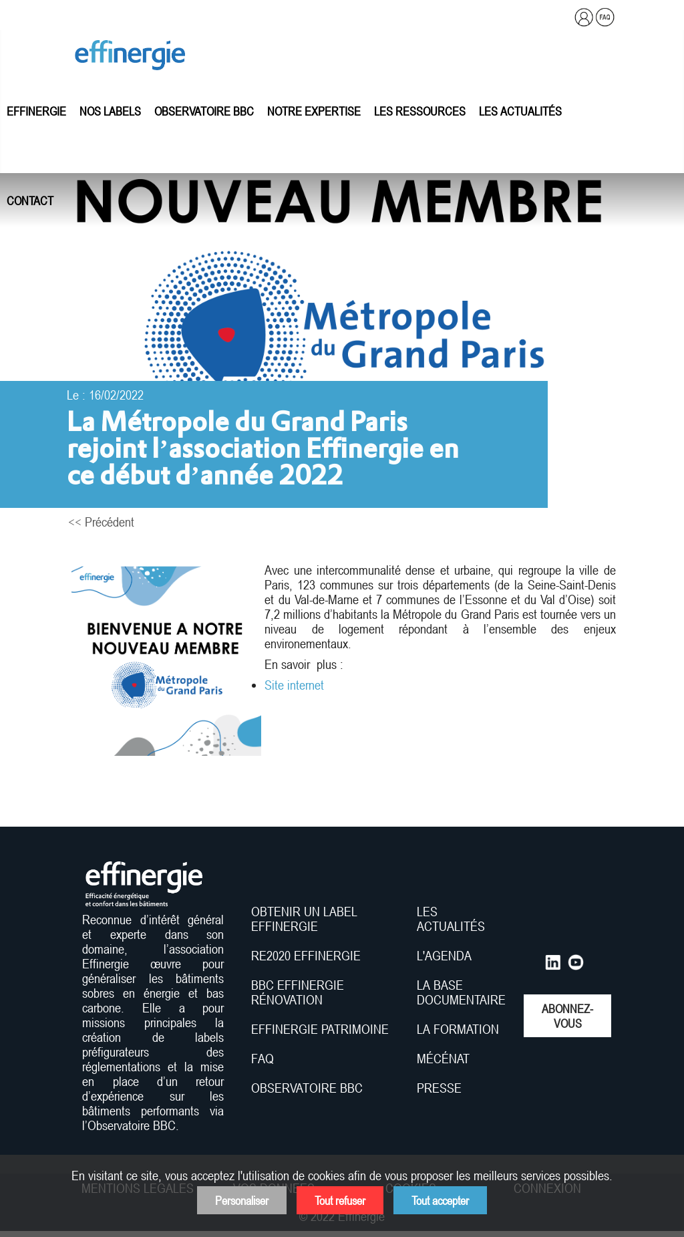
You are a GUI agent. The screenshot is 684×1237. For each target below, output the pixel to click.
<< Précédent (101, 522)
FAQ (262, 1059)
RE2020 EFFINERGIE (306, 956)
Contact (30, 200)
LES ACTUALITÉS (451, 919)
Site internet (296, 685)
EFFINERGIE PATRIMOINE (320, 1029)
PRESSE (439, 1088)
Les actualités (520, 111)
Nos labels (110, 111)
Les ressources (420, 111)
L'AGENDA (446, 956)
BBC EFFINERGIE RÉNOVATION (297, 992)
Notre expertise (314, 111)
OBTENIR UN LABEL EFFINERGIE (304, 919)
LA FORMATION (458, 1029)
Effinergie (36, 111)
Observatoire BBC (204, 111)
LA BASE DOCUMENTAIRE (461, 992)
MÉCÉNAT (443, 1059)
